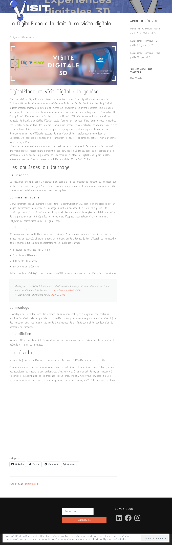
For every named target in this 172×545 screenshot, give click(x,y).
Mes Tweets (136, 78)
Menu (159, 7)
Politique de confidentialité (113, 539)
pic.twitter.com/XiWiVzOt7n (66, 290)
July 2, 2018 (58, 295)
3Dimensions (28, 37)
